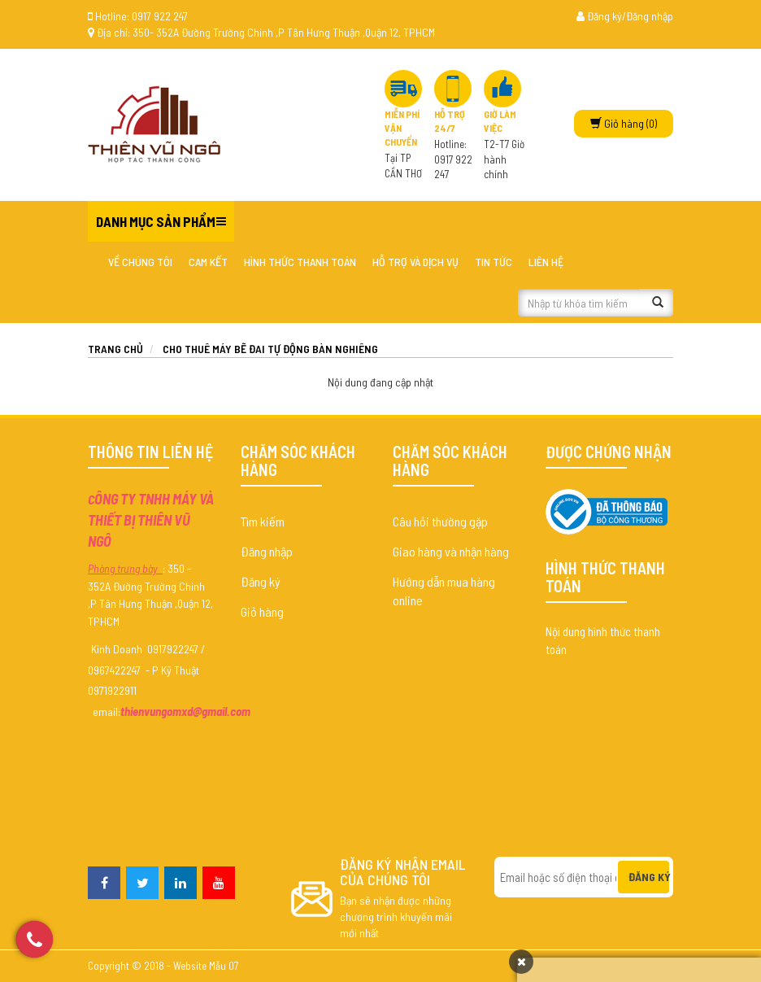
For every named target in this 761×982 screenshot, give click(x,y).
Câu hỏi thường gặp (440, 521)
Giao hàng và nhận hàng (451, 551)
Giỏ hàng (262, 611)
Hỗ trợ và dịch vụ (415, 261)
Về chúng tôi (140, 261)
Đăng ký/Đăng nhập (624, 16)
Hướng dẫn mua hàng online (444, 591)
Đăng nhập (267, 551)
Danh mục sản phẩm (155, 221)
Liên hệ (545, 261)
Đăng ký (260, 581)
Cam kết (208, 261)
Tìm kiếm (263, 521)
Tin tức (493, 261)
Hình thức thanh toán (300, 261)
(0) (623, 123)
